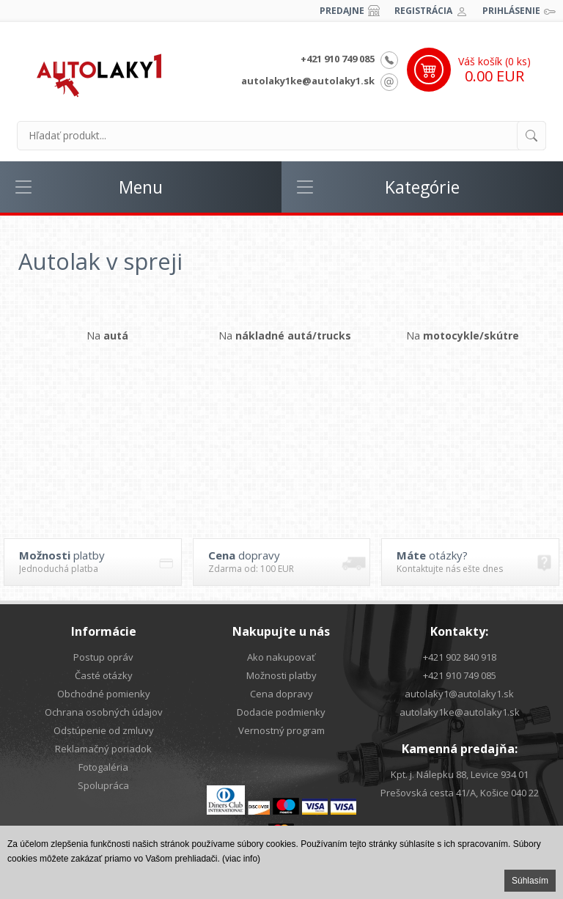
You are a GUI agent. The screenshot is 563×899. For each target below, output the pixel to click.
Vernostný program (281, 730)
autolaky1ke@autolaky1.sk (308, 80)
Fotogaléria (103, 767)
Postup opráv (103, 657)
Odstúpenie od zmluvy (104, 730)
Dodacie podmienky (281, 712)
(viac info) (241, 859)
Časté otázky (104, 675)
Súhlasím (530, 881)
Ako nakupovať (281, 657)
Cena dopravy (281, 693)
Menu (141, 187)
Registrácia (423, 10)
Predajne (342, 10)
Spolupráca (103, 785)
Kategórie (422, 187)
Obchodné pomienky (103, 693)
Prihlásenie (511, 10)
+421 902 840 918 (459, 657)
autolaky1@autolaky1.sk (459, 693)
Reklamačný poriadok (103, 748)
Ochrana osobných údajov (104, 712)
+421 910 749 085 (338, 58)
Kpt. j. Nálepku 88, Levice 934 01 (460, 774)
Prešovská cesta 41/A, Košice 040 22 (459, 792)
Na (107, 335)
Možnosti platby (281, 675)
